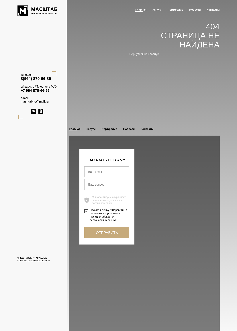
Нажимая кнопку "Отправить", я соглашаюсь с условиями (108, 215)
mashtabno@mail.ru (35, 101)
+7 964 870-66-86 (35, 90)
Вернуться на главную (144, 54)
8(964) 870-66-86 (36, 78)
